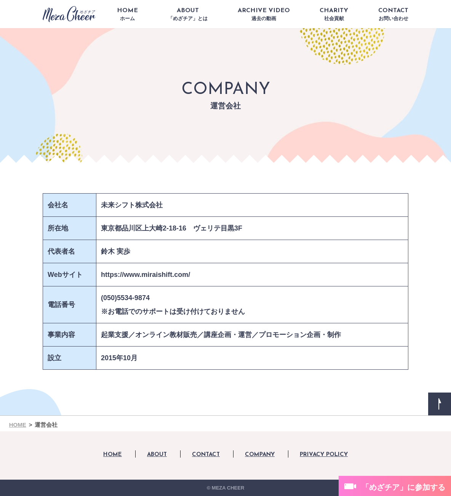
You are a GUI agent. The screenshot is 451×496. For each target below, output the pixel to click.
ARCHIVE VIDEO (264, 14)
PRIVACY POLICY (324, 455)
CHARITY (334, 14)
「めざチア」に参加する (403, 487)
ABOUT (188, 14)
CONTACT (393, 14)
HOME (127, 14)
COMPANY (260, 455)
